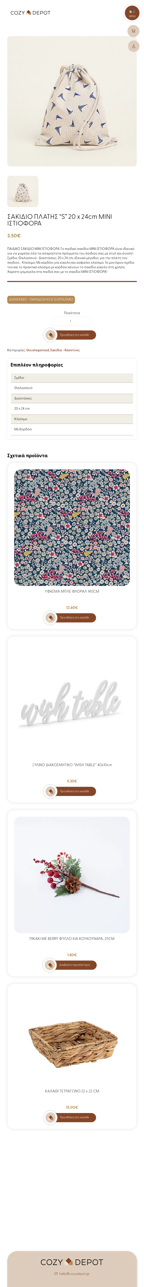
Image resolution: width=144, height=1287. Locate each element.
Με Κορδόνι (23, 429)
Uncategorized (37, 350)
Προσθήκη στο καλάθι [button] (74, 617)
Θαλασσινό (23, 388)
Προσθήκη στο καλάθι (74, 335)
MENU (132, 13)
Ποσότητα (72, 313)
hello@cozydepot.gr (74, 1274)
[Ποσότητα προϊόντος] (72, 321)
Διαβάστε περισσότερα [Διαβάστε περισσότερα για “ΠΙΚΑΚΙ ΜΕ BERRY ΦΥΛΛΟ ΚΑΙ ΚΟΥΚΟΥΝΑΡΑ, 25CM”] (74, 965)
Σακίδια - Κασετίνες (65, 350)
